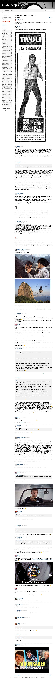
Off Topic (3, 71)
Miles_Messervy (20, 617)
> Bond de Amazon (5, 35)
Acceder (11, 10)
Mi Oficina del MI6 (13, 0)
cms (18, 19)
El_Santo (19, 162)
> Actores (4, 39)
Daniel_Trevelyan (21, 437)
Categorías (4, 24)
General (3, 32)
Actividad (7, 10)
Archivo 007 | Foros (12, 5)
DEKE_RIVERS (20, 193)
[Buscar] (52, 10)
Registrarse (7, 21)
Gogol (18, 623)
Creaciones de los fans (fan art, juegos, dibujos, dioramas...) (6, 56)
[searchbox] (48, 10)
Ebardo (18, 26)
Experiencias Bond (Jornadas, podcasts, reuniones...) (5, 64)
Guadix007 (19, 348)
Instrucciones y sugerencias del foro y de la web (6, 68)
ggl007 (18, 324)
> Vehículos (4, 43)
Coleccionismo (4, 52)
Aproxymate (42, 677)
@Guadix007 (22, 422)
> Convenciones (5, 60)
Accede (15, 675)
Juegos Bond (4, 53)
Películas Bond (4, 33)
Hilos (3, 10)
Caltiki (18, 644)
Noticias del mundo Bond (6, 50)
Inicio (3, 0)
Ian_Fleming (20, 598)
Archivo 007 (7, 0)
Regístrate (19, 675)
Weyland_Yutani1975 (21, 249)
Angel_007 (19, 511)
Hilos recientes (4, 25)
